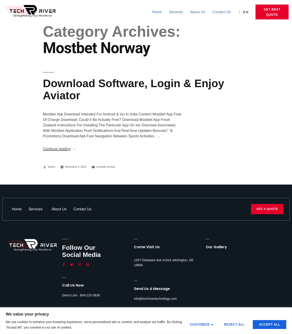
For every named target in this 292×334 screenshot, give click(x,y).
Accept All (269, 324)
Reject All (234, 324)
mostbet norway (105, 166)
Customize (200, 324)
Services (176, 12)
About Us (197, 12)
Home (157, 12)
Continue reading (59, 149)
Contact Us (222, 12)
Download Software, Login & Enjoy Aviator (133, 89)
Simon (51, 166)
